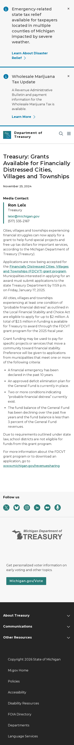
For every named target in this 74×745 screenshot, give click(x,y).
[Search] (61, 133)
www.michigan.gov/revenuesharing (31, 466)
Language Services (23, 736)
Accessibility (17, 692)
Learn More (24, 117)
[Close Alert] (68, 9)
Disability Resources (23, 703)
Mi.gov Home (18, 670)
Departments (18, 725)
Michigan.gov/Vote (26, 581)
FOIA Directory (19, 714)
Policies (14, 681)
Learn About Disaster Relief (30, 55)
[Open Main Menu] (69, 133)
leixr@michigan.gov (23, 216)
